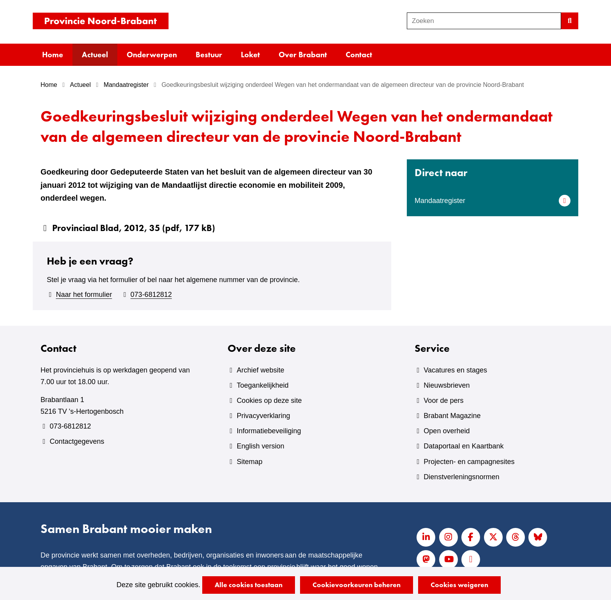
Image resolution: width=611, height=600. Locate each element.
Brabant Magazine (452, 416)
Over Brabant (303, 54)
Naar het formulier (84, 294)
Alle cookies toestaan (249, 584)
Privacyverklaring (263, 416)
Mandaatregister (440, 201)
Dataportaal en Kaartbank (463, 446)
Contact (359, 54)
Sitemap (249, 462)
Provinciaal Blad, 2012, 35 (133, 228)
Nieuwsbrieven (447, 385)
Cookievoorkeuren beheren (357, 584)
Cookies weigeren (459, 584)
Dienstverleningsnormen (461, 477)
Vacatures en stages (455, 370)
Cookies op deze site (269, 400)
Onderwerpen (152, 54)
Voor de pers (443, 400)
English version (260, 446)
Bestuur (209, 54)
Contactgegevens (76, 441)
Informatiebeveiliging (269, 431)
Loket (250, 54)
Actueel (95, 54)
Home (52, 54)
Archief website (260, 370)
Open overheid (447, 431)
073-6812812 (151, 294)
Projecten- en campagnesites (469, 462)
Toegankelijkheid (262, 385)
